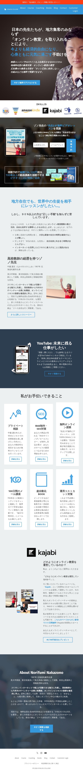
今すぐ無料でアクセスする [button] (25, 83)
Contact (63, 8)
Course (31, 8)
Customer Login (73, 9)
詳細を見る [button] (15, 461)
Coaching (40, 8)
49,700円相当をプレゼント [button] (57, 642)
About (23, 8)
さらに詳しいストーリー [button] (21, 316)
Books (49, 8)
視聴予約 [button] (71, 145)
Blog (56, 8)
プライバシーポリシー (31, 767)
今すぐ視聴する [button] (54, 375)
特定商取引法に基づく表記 (50, 767)
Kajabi (48, 589)
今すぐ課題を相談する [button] (41, 731)
